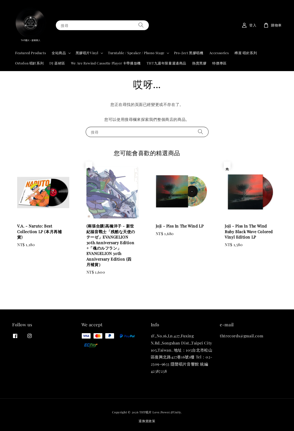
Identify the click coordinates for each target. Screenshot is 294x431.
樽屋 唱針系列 (246, 53)
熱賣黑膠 (199, 63)
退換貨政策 (147, 421)
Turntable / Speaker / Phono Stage (136, 53)
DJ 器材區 (57, 63)
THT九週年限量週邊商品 (166, 63)
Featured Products (30, 53)
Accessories (219, 53)
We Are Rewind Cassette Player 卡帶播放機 (106, 63)
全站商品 (59, 53)
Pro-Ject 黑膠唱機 (188, 53)
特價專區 (219, 63)
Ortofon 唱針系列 (29, 63)
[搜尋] (141, 25)
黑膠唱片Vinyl (87, 53)
